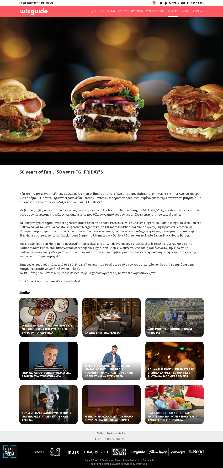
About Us (136, 460)
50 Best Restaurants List (112, 433)
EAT (101, 11)
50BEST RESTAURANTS (29, 3)
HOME (201, 3)
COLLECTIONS (155, 11)
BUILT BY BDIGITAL (100, 464)
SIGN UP (193, 3)
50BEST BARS (47, 3)
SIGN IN (184, 3)
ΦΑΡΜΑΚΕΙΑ (174, 3)
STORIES (173, 11)
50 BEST (123, 11)
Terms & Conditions (103, 460)
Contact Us (148, 460)
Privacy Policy (122, 460)
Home (87, 460)
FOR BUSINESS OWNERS (111, 439)
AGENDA (137, 11)
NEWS (185, 11)
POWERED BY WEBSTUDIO (135, 464)
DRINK (111, 11)
